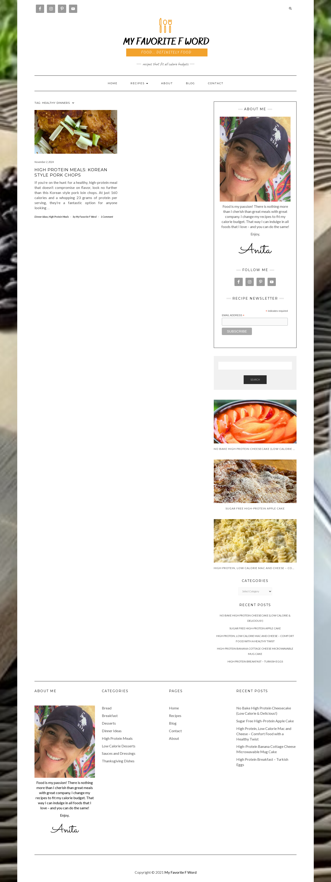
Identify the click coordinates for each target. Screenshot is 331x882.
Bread (106, 708)
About (167, 83)
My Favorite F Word (180, 872)
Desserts (109, 723)
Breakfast (110, 715)
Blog (190, 83)
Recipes (175, 715)
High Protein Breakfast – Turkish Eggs (255, 661)
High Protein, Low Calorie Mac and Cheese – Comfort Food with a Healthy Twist (263, 733)
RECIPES (139, 83)
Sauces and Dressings (118, 753)
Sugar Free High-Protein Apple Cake (255, 628)
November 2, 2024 (44, 161)
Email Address (233, 315)
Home (112, 83)
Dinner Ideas (41, 216)
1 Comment (107, 216)
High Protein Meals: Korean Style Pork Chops (70, 172)
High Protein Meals (59, 216)
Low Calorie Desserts (118, 746)
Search (255, 379)
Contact (215, 83)
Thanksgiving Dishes (118, 761)
